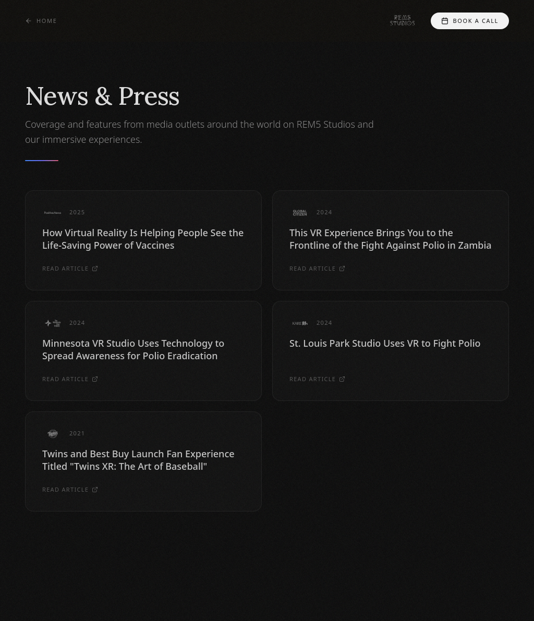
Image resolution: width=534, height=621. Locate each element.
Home (41, 21)
